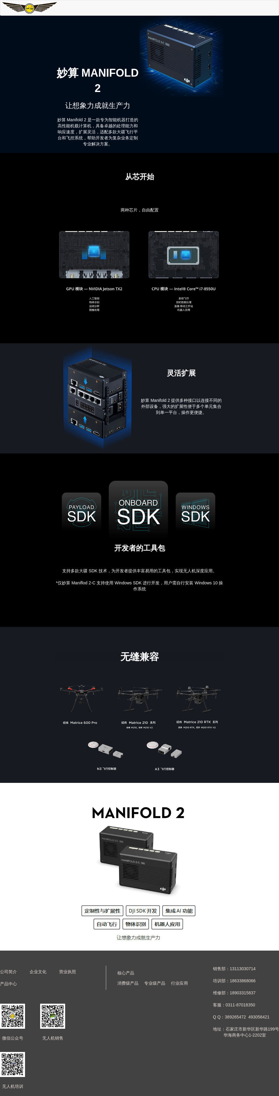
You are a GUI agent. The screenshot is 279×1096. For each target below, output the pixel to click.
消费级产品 (127, 983)
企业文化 (38, 971)
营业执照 (67, 971)
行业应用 (179, 983)
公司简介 (8, 971)
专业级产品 (154, 983)
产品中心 (8, 983)
